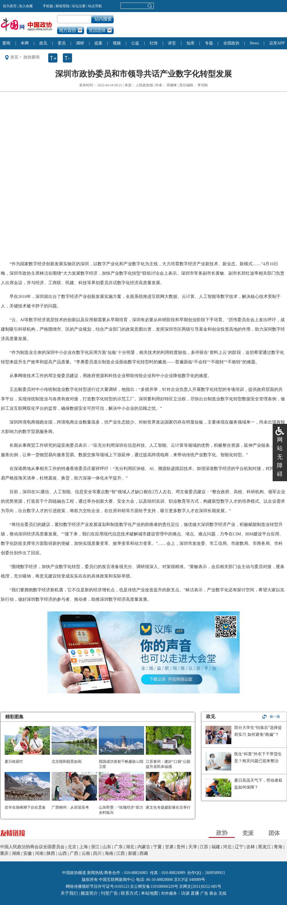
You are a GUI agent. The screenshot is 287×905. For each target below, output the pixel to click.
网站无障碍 (280, 456)
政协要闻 (32, 57)
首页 (14, 57)
